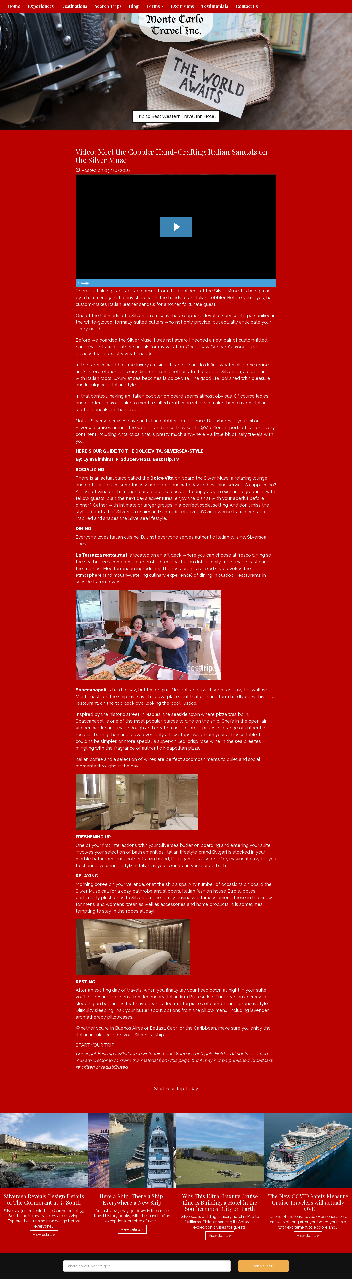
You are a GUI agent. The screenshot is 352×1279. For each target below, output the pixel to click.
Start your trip (263, 1266)
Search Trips (108, 6)
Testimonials (214, 6)
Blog (134, 6)
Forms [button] (154, 6)
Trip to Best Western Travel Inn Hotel (176, 116)
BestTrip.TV (166, 459)
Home (13, 6)
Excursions (182, 6)
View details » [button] (44, 1235)
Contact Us (247, 6)
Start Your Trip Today (176, 1088)
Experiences (41, 6)
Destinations (74, 6)
